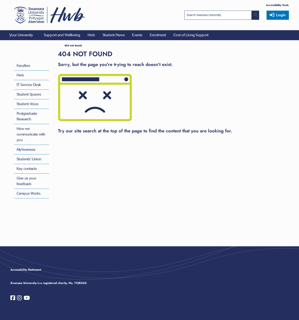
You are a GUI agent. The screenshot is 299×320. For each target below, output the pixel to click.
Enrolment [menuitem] (158, 35)
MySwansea (26, 149)
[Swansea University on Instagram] (19, 298)
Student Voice (27, 104)
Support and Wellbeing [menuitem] (62, 35)
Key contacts (27, 168)
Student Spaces (29, 94)
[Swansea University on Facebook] (12, 298)
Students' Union (29, 159)
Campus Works (28, 193)
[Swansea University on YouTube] (27, 298)
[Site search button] (255, 15)
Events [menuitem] (137, 35)
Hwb (20, 75)
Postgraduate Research (27, 116)
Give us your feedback (26, 181)
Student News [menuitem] (114, 35)
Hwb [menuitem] (91, 35)
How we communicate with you (31, 134)
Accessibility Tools (277, 5)
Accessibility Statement (25, 270)
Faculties (23, 65)
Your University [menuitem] (21, 35)
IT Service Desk (29, 84)
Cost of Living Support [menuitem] (190, 35)
